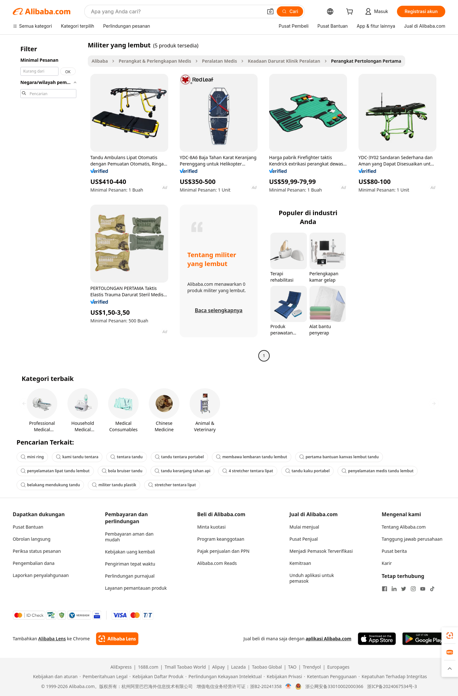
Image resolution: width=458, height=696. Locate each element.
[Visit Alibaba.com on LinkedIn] (394, 589)
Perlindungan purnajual (130, 576)
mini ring (32, 457)
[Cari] (290, 11)
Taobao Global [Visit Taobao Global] (267, 667)
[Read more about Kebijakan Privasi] (283, 676)
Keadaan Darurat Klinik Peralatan (284, 61)
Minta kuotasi (211, 527)
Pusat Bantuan (28, 527)
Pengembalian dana (33, 563)
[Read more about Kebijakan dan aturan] (54, 676)
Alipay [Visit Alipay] (218, 667)
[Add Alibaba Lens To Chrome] (117, 638)
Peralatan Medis (219, 61)
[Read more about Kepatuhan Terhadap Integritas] (392, 676)
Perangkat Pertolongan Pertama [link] (366, 61)
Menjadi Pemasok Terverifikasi (321, 551)
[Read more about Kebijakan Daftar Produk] (156, 676)
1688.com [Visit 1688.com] (148, 667)
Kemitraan (300, 563)
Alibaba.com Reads (217, 563)
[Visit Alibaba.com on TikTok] (432, 589)
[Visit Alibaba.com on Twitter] (403, 589)
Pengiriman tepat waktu (130, 564)
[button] (270, 11)
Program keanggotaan (220, 539)
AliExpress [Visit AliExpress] (121, 667)
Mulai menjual (304, 527)
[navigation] (48, 201)
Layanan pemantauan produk (136, 588)
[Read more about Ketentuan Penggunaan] (330, 676)
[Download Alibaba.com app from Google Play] (423, 638)
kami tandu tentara (77, 457)
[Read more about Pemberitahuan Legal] (104, 676)
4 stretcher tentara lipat (247, 471)
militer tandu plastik (114, 485)
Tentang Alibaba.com (404, 527)
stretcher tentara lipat (172, 485)
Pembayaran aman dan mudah (129, 537)
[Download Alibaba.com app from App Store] (377, 638)
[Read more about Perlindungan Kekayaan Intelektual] (223, 676)
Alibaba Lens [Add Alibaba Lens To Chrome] (52, 639)
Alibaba (100, 61)
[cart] (351, 12)
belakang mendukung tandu (50, 485)
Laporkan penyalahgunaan (41, 575)
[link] (449, 635)
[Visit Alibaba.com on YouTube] (423, 589)
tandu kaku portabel (307, 471)
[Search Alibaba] (176, 11)
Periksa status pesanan (37, 551)
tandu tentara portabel (179, 457)
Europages (338, 667)
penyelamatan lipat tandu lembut (55, 471)
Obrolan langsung (32, 539)
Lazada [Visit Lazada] (238, 667)
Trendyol (312, 667)
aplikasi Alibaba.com (328, 639)
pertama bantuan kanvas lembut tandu (339, 457)
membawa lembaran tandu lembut (251, 457)
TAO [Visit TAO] (292, 667)
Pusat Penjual (303, 539)
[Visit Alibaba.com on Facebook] (384, 589)
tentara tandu (126, 457)
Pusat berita (394, 551)
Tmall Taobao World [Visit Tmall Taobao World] (185, 667)
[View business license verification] (288, 686)
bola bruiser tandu (122, 471)
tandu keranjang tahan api (183, 471)
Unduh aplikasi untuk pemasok (311, 578)
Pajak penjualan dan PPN (223, 551)
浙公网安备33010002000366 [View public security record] (334, 686)
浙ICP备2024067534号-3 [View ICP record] (392, 686)
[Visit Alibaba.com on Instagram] (413, 589)
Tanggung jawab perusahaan (412, 539)
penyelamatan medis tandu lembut (377, 471)
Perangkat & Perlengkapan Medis (155, 61)
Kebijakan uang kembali (130, 552)
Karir (387, 563)
